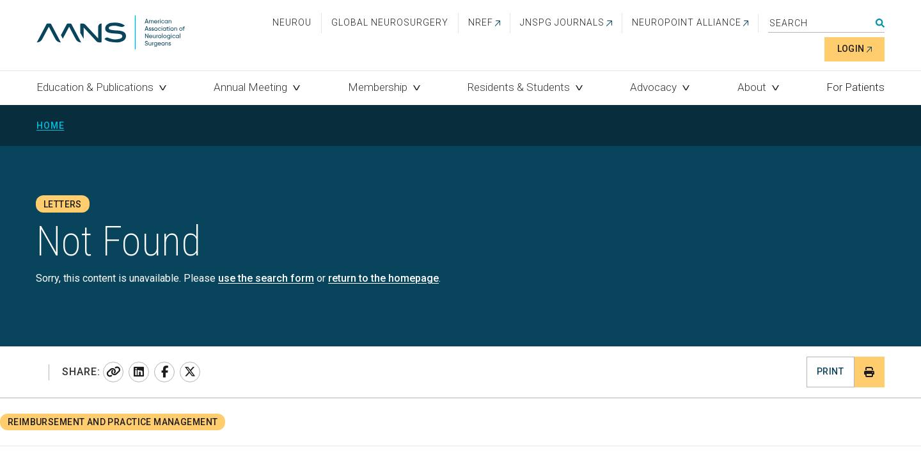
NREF (480, 22)
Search (880, 23)
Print (830, 371)
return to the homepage (383, 278)
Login (851, 49)
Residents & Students (519, 87)
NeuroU (291, 22)
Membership (377, 87)
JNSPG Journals (562, 22)
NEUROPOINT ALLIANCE (686, 22)
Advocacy (653, 87)
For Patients (855, 87)
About (751, 87)
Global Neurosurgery (389, 22)
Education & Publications (95, 87)
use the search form (266, 278)
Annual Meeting (250, 87)
